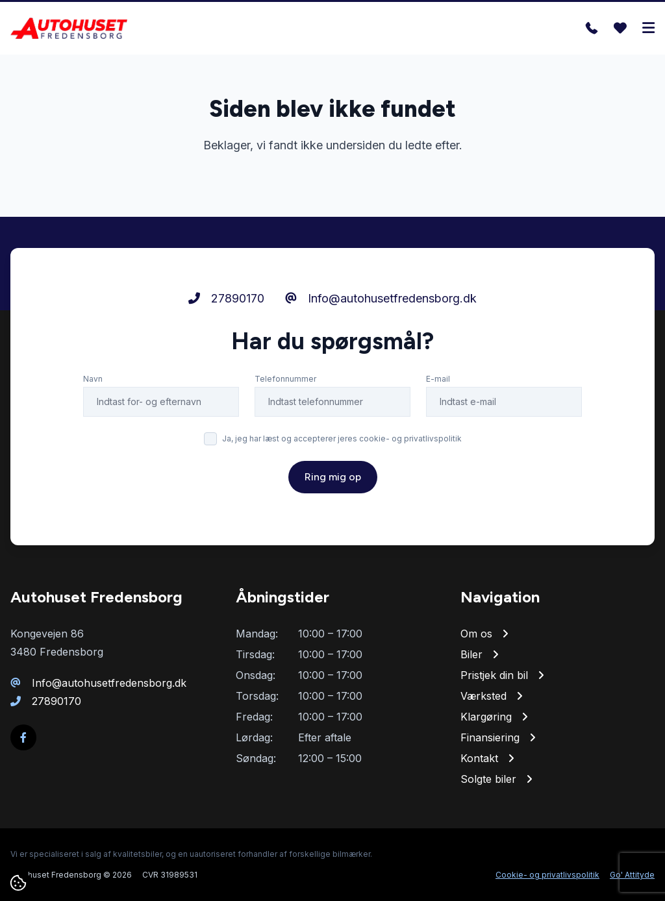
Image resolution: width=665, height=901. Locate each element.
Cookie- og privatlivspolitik (547, 875)
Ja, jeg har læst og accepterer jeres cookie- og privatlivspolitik (342, 438)
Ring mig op (333, 477)
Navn (93, 379)
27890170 (226, 298)
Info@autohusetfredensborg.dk (381, 298)
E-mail (438, 379)
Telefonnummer (285, 379)
